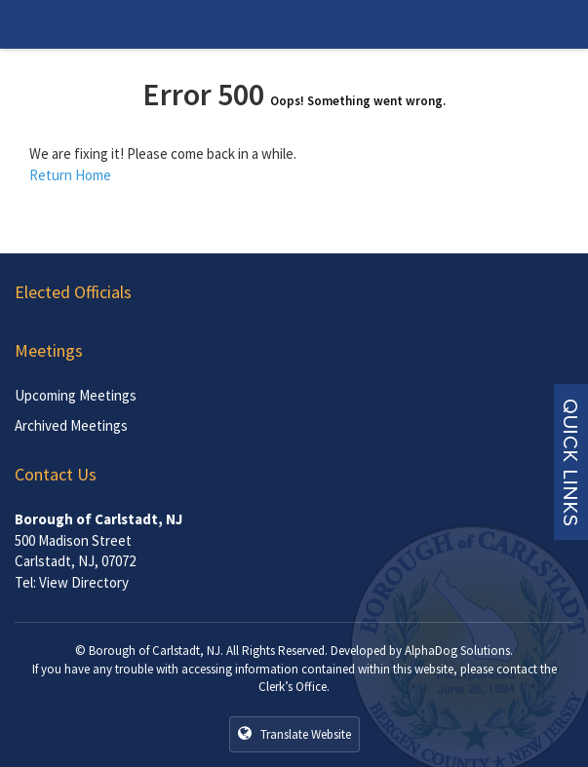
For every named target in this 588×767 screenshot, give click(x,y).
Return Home (70, 175)
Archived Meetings (71, 425)
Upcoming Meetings (76, 395)
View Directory (84, 582)
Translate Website (294, 734)
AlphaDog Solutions (457, 650)
